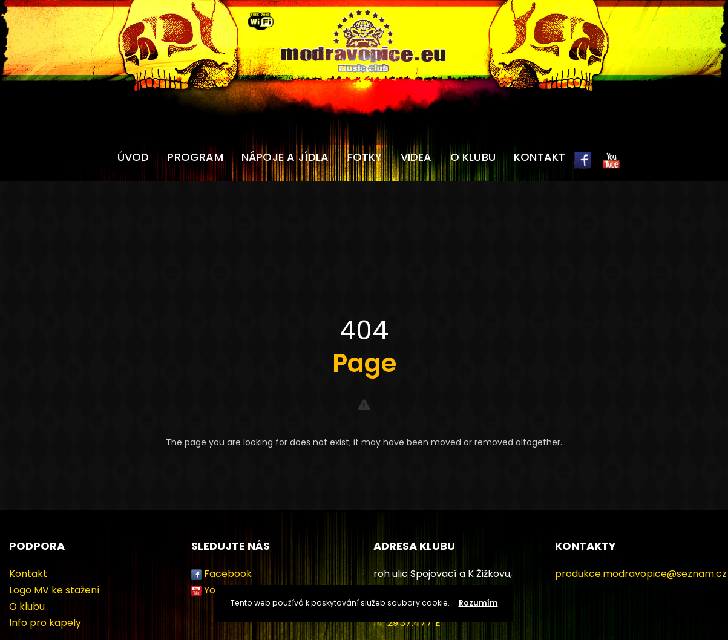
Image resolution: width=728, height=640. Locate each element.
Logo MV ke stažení (54, 590)
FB (583, 167)
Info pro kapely (45, 623)
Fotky (364, 157)
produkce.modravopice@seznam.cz (641, 574)
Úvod (133, 157)
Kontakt (539, 157)
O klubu (473, 157)
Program (195, 157)
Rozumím (478, 603)
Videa (416, 157)
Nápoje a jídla (285, 157)
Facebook (228, 574)
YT (612, 167)
